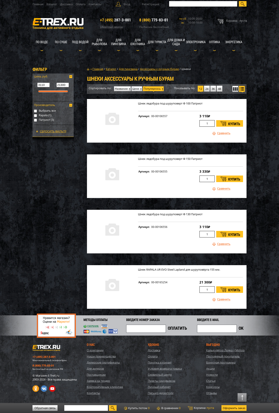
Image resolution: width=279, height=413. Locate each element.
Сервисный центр (160, 375)
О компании (95, 350)
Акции (210, 368)
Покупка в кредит (160, 362)
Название (121, 88)
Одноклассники (35, 388)
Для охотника (137, 42)
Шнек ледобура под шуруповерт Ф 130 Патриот (170, 214)
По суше (61, 42)
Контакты (95, 4)
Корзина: (201, 408)
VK (44, 388)
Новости (212, 375)
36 (213, 89)
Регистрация (150, 4)
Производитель (44, 105)
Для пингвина (118, 42)
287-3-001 (115, 19)
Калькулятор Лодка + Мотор (225, 350)
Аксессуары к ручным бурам (159, 69)
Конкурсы (213, 387)
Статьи (211, 381)
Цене (135, 88)
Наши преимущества (101, 356)
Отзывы (211, 393)
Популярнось (152, 88)
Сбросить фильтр (53, 131)
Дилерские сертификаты (103, 362)
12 (200, 89)
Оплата (80, 4)
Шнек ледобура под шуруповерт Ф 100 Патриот (170, 103)
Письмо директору (161, 393)
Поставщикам (96, 375)
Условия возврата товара (165, 368)
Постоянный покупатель (223, 356)
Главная (37, 4)
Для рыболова (99, 42)
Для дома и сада (176, 42)
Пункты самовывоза (161, 381)
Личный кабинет (159, 387)
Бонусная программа (220, 362)
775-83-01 (153, 19)
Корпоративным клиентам (105, 387)
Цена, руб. (41, 76)
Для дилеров (95, 368)
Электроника (196, 42)
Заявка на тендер (98, 381)
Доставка (66, 4)
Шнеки (186, 69)
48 (219, 89)
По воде (42, 42)
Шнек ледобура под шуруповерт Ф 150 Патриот (170, 159)
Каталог (51, 4)
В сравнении (168, 408)
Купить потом (137, 408)
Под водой (80, 42)
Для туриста (157, 42)
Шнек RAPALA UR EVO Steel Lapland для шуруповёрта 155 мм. (179, 269)
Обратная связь (45, 408)
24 (206, 89)
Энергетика (233, 42)
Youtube (52, 388)
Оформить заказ (234, 408)
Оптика (214, 42)
